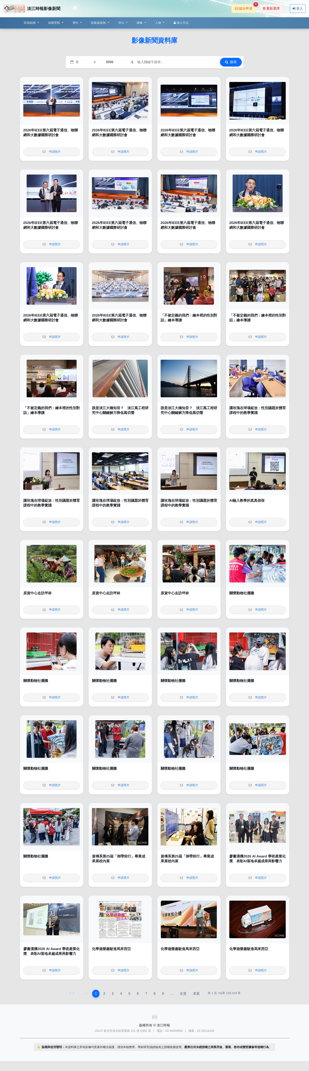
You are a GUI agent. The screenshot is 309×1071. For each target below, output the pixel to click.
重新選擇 (271, 8)
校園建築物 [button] (99, 22)
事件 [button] (76, 22)
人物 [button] (158, 22)
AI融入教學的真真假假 (247, 501)
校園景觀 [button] (54, 22)
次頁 (183, 993)
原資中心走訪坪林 (37, 593)
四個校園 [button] (30, 22)
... (171, 993)
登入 (298, 8)
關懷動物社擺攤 (241, 593)
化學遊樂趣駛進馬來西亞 (111, 949)
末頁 (196, 993)
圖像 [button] (140, 22)
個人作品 (181, 22)
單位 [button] (121, 22)
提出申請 (245, 7)
